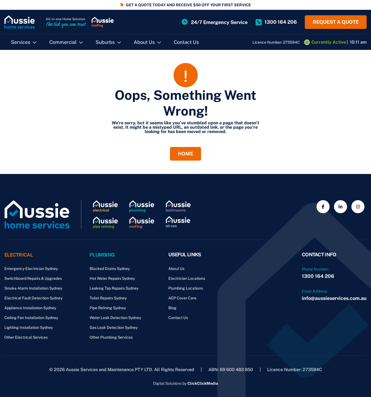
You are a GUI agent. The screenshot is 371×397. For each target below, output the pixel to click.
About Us (144, 42)
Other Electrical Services (26, 337)
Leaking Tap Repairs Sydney (114, 288)
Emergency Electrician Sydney (31, 268)
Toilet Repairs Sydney (108, 298)
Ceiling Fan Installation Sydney (31, 317)
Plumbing (102, 254)
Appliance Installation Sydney (30, 308)
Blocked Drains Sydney (110, 268)
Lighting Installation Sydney (28, 327)
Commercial (63, 42)
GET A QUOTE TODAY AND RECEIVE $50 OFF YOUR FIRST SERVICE (188, 5)
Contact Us (186, 42)
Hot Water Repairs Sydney (112, 278)
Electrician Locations (186, 278)
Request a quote (336, 22)
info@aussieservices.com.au (334, 298)
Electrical (18, 254)
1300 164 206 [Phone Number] (318, 276)
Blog (172, 308)
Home (185, 154)
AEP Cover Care (182, 298)
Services (20, 42)
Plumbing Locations (185, 288)
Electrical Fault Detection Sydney (33, 298)
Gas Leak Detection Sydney (114, 327)
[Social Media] (323, 206)
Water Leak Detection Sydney (115, 317)
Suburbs (105, 42)
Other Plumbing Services (111, 337)
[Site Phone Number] (276, 22)
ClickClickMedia (202, 383)
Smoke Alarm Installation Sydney (33, 288)
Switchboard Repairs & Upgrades (33, 278)
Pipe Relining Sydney (108, 308)
